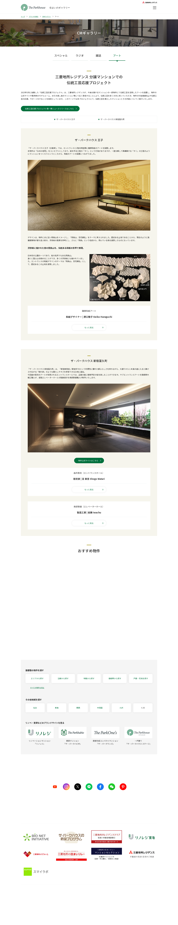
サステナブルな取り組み (60, 910)
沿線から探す (63, 678)
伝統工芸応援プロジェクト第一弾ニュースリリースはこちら (49, 108)
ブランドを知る (33, 16)
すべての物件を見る (37, 688)
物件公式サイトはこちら (88, 460)
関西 (78, 707)
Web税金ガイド (114, 918)
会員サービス (145, 898)
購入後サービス (85, 891)
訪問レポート (113, 905)
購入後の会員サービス (86, 897)
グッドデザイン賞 (57, 905)
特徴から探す (89, 678)
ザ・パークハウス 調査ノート (119, 910)
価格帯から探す (115, 678)
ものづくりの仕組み (58, 901)
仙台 (35, 707)
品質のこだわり (58, 891)
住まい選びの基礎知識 (116, 901)
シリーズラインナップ (29, 897)
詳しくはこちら (89, 813)
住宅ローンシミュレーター (118, 914)
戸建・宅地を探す (141, 678)
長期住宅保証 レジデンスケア (88, 901)
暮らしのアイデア (114, 897)
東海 (56, 707)
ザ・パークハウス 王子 (65, 119)
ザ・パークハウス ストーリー (31, 901)
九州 (121, 707)
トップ (23, 16)
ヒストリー (25, 910)
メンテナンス (83, 905)
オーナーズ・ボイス (148, 891)
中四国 (100, 707)
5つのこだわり (56, 897)
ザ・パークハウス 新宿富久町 (113, 119)
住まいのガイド (115, 891)
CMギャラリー (46, 16)
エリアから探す (37, 678)
